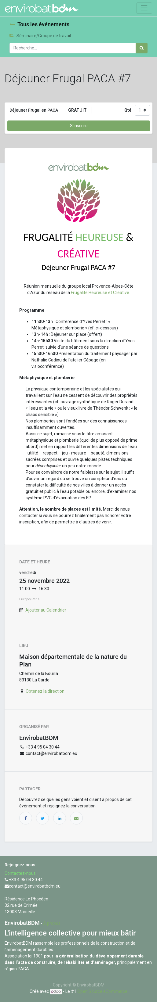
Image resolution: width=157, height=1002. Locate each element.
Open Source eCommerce (102, 991)
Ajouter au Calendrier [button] (45, 610)
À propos (51, 923)
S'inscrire (79, 125)
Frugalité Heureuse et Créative (100, 292)
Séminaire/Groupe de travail (40, 35)
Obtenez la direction (45, 691)
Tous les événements (39, 24)
